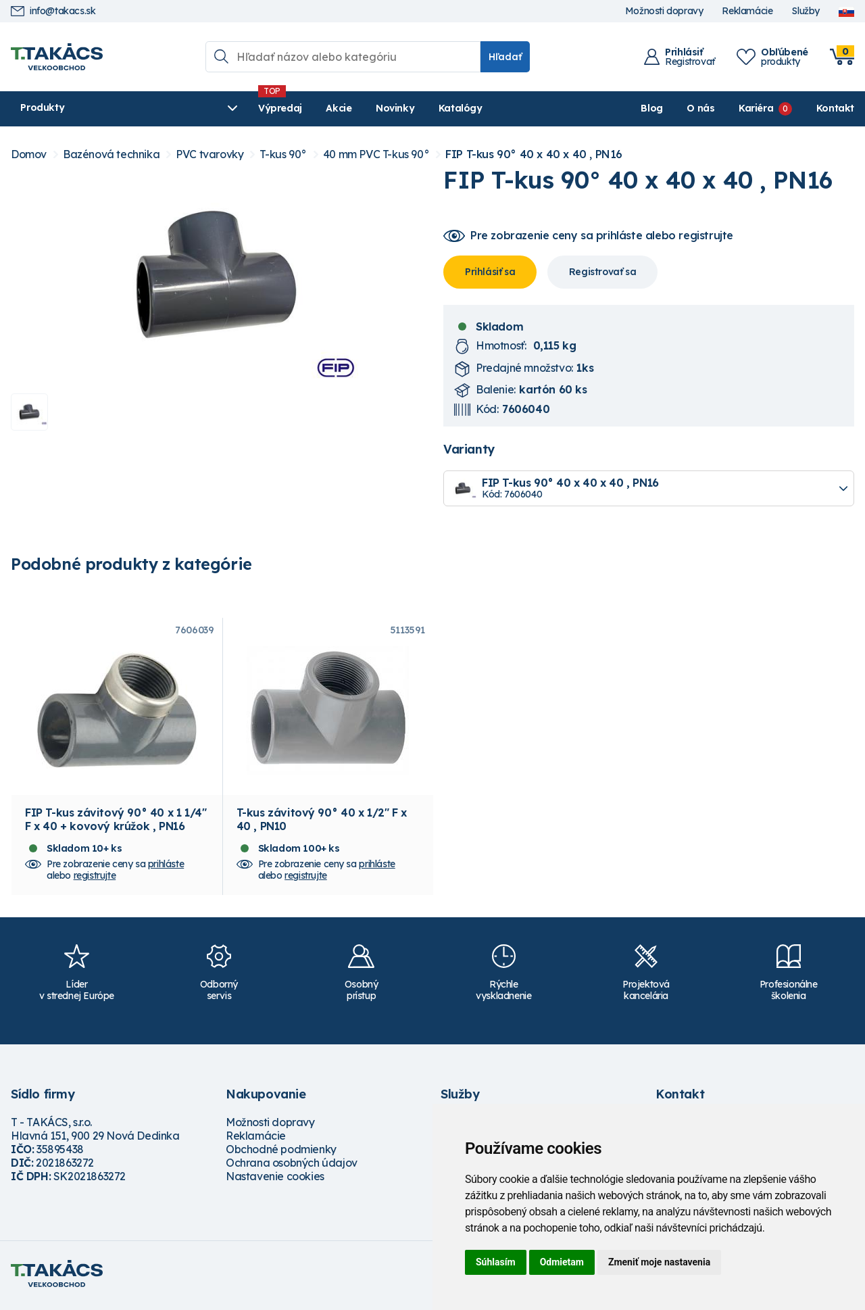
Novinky (331, 108)
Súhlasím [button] (496, 1262)
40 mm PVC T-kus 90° (376, 154)
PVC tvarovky (209, 154)
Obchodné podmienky (281, 1153)
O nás (700, 108)
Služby (805, 11)
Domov (29, 154)
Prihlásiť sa (490, 272)
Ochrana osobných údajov (291, 1166)
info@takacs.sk (53, 11)
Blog (651, 108)
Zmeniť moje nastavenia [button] (659, 1262)
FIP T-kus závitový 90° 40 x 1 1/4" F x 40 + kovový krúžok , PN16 (115, 823)
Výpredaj (217, 108)
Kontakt (835, 108)
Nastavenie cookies (275, 1180)
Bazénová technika (111, 154)
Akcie (275, 108)
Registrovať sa (602, 272)
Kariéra (756, 108)
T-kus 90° (283, 154)
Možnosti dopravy (664, 11)
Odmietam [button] (562, 1262)
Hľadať (505, 57)
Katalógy (397, 108)
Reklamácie (747, 11)
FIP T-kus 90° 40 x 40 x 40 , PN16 (533, 154)
